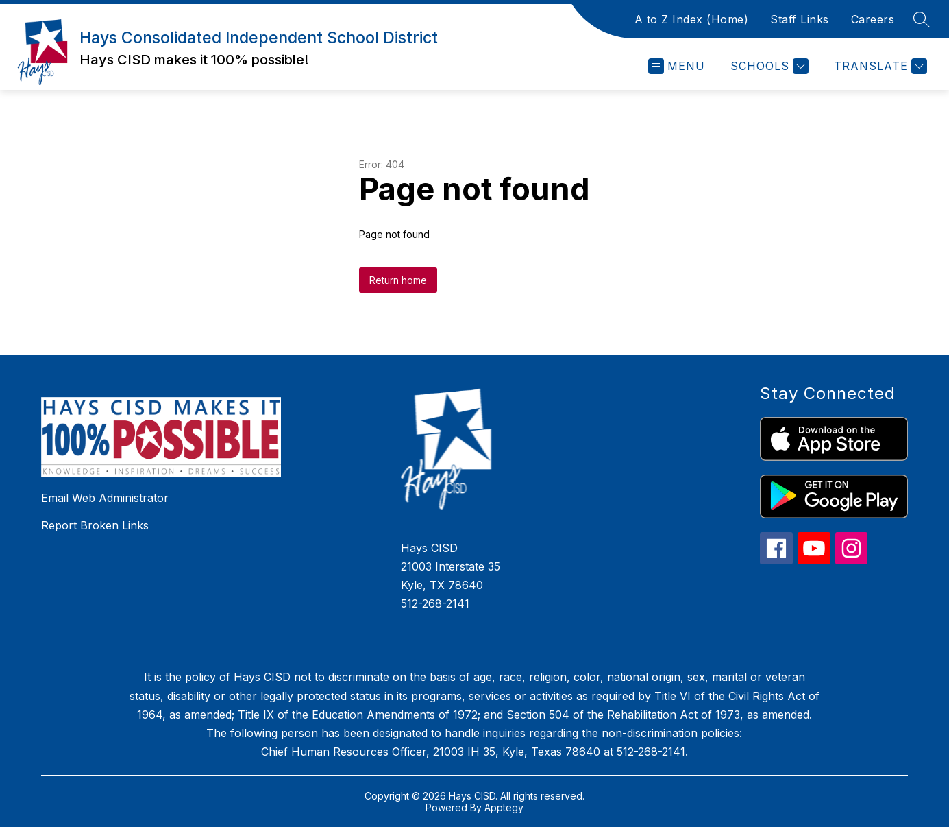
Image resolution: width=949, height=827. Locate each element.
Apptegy (503, 807)
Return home (398, 280)
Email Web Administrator (105, 498)
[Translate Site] (878, 66)
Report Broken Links (95, 525)
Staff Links (799, 19)
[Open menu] (676, 66)
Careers (873, 19)
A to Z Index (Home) (691, 19)
